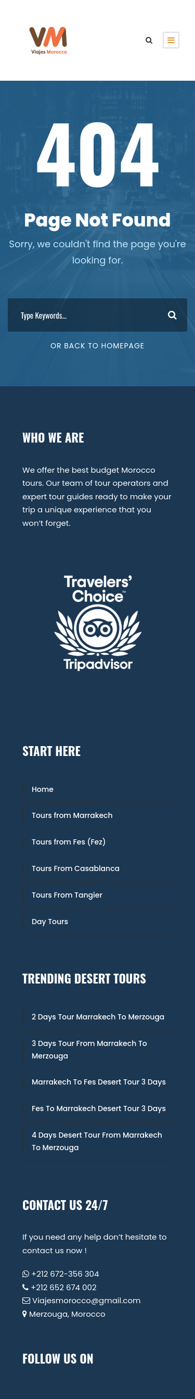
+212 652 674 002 (64, 1287)
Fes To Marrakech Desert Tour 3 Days (99, 1108)
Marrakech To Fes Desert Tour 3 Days (99, 1082)
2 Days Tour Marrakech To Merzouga (98, 1017)
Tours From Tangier (67, 895)
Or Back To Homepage (97, 346)
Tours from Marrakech (72, 815)
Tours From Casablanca (76, 868)
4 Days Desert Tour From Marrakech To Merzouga (97, 1141)
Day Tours (50, 921)
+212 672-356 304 (65, 1273)
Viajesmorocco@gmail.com (86, 1300)
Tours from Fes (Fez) (69, 842)
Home (43, 789)
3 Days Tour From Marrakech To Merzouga (89, 1049)
